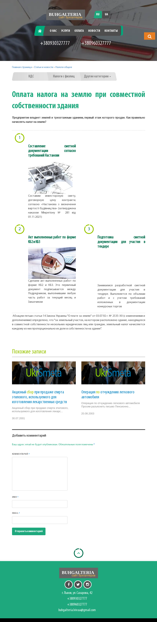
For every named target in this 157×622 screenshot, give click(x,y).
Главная (41, 31)
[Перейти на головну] (65, 15)
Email (16, 513)
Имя (15, 497)
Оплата (79, 31)
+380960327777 (96, 43)
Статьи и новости (43, 67)
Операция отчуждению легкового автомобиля (107, 394)
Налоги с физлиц (64, 76)
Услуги (65, 31)
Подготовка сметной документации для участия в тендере (121, 242)
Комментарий (21, 454)
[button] (149, 36)
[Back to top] (78, 553)
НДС (31, 76)
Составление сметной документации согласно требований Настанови (52, 151)
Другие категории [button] (97, 76)
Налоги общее (63, 67)
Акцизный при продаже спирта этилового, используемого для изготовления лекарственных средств (39, 397)
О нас (53, 31)
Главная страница (22, 67)
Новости (94, 31)
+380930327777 (55, 43)
